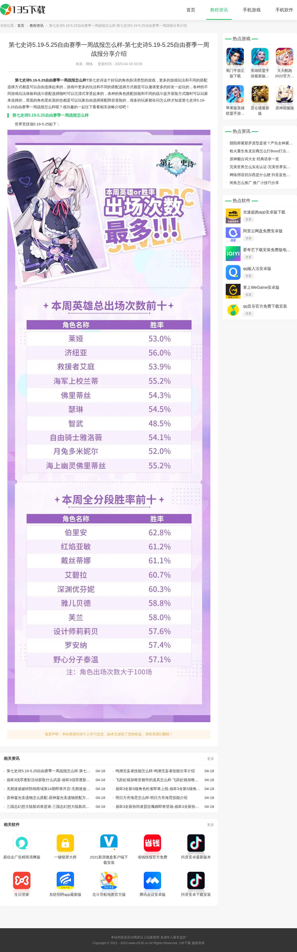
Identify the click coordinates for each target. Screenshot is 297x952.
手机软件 (284, 9)
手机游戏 (252, 9)
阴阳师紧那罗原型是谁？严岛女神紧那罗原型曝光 (261, 144)
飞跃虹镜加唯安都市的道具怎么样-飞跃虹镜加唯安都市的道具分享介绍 (165, 779)
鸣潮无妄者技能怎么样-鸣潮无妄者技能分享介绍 (165, 771)
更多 (210, 759)
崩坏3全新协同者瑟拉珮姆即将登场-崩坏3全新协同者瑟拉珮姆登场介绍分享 (165, 806)
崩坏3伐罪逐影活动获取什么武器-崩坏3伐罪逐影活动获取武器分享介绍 (56, 779)
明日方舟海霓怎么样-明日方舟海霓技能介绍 (165, 797)
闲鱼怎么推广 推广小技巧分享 (254, 183)
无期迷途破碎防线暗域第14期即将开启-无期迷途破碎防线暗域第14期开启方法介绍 (56, 788)
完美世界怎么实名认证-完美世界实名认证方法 (260, 168)
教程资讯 (219, 9)
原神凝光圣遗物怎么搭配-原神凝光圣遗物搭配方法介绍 (56, 797)
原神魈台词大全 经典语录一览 (254, 159)
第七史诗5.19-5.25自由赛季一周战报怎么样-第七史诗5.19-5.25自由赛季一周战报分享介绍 (56, 771)
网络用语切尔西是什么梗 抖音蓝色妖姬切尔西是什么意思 (260, 176)
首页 (190, 9)
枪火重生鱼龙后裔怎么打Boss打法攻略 (260, 152)
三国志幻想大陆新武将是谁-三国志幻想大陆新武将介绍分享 (56, 806)
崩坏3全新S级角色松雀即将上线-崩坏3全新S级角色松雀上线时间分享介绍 (165, 788)
